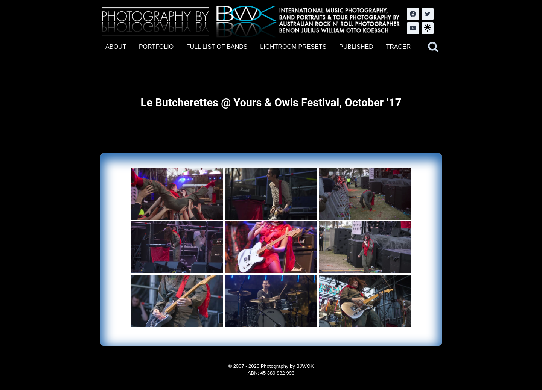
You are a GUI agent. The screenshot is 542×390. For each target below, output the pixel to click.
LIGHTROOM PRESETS (293, 47)
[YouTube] (413, 28)
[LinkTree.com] (428, 28)
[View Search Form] (433, 47)
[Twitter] (428, 14)
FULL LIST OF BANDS (217, 47)
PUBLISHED (356, 47)
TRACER (398, 47)
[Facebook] (413, 14)
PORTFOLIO (156, 47)
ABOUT (115, 47)
